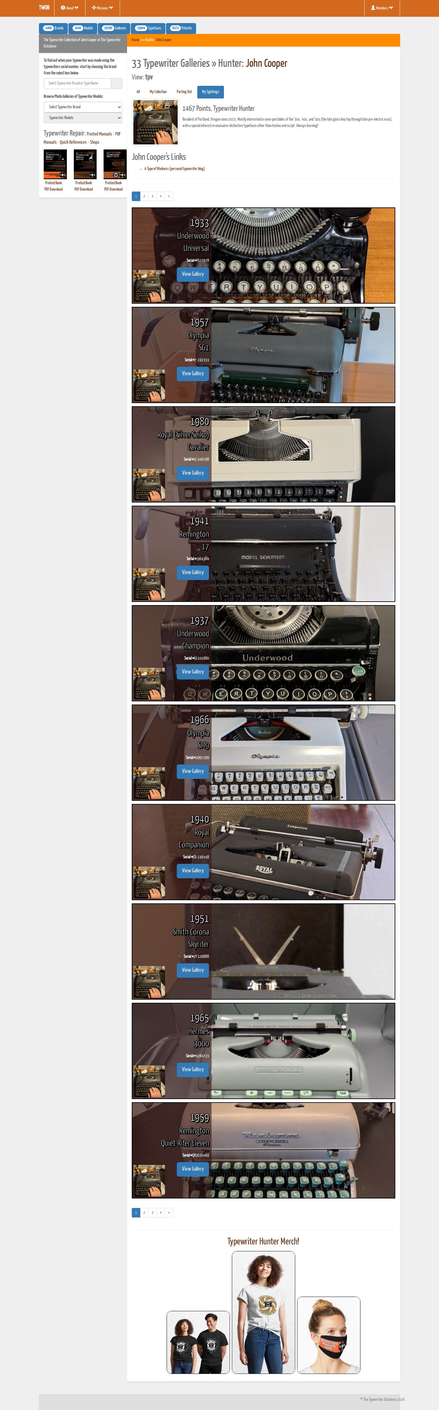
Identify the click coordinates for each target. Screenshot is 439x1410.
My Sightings (210, 92)
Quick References (73, 142)
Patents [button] (181, 28)
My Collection (158, 92)
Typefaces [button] (148, 28)
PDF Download (53, 189)
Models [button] (83, 28)
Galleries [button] (114, 28)
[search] (83, 107)
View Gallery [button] (193, 274)
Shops (94, 142)
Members (382, 7)
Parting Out (184, 92)
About (70, 7)
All (138, 92)
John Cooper (164, 40)
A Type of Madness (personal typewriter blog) (174, 169)
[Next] (169, 196)
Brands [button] (53, 28)
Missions (102, 7)
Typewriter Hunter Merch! (263, 1241)
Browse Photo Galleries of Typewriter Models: (73, 97)
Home (135, 40)
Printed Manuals (99, 134)
